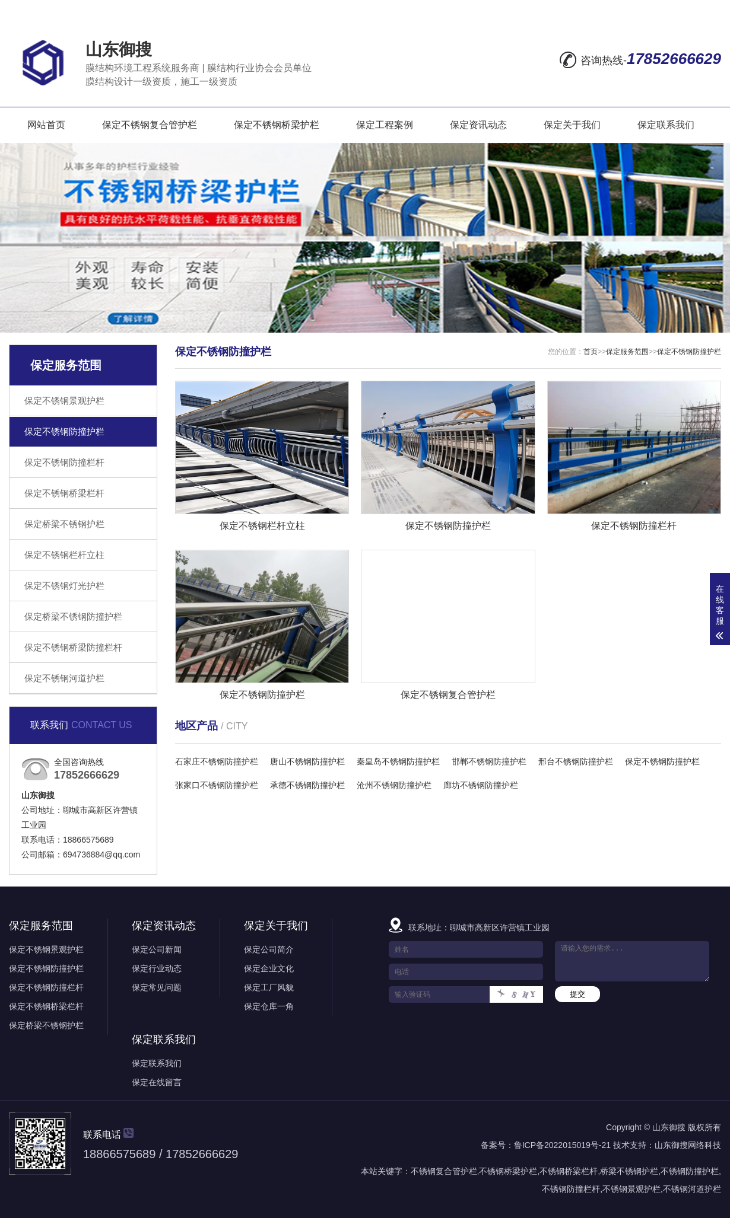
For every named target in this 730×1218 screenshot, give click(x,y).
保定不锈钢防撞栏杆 (64, 462)
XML (709, 10)
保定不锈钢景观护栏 (64, 401)
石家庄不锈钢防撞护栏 (216, 761)
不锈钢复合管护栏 (444, 1171)
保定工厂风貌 (269, 987)
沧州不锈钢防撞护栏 (394, 785)
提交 (577, 994)
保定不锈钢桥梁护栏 (276, 125)
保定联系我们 (665, 125)
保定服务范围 (627, 351)
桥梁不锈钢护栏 (629, 1171)
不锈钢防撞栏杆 (571, 1189)
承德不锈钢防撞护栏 (307, 785)
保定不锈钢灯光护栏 (64, 586)
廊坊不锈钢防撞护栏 (480, 785)
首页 (590, 351)
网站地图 (631, 10)
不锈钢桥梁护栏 (508, 1171)
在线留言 (577, 10)
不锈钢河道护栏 (692, 1189)
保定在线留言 (157, 1082)
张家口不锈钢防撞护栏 (216, 785)
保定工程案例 (384, 125)
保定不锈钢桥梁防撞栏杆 (73, 647)
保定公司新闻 (157, 949)
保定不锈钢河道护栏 (64, 678)
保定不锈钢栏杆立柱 (64, 555)
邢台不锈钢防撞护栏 (575, 761)
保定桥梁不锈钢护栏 (64, 524)
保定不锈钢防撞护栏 (64, 431)
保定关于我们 (572, 125)
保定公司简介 (269, 949)
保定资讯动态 (478, 125)
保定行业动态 (157, 968)
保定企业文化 (269, 968)
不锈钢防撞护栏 (690, 1171)
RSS (678, 10)
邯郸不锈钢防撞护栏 (489, 761)
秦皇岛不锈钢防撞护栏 (398, 761)
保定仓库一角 (269, 1006)
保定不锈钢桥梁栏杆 (64, 493)
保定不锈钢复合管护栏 (149, 125)
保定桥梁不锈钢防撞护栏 (73, 616)
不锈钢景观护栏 (631, 1189)
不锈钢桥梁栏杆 (568, 1171)
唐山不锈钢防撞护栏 (307, 761)
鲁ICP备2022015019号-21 (562, 1145)
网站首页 (46, 125)
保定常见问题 (157, 987)
